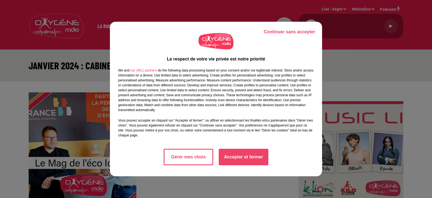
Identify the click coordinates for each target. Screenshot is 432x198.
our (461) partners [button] (143, 70)
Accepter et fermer (243, 157)
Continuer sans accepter (289, 31)
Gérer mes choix (188, 157)
